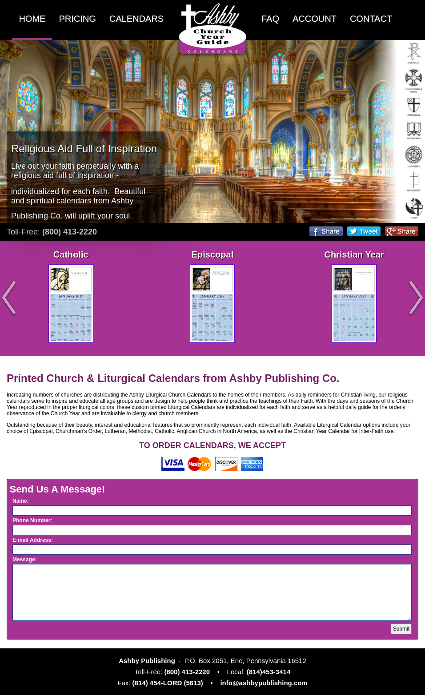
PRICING (77, 19)
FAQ (270, 19)
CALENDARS (136, 19)
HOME (32, 19)
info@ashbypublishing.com (263, 683)
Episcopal (212, 254)
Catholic (70, 254)
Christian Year (354, 254)
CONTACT (371, 19)
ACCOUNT (315, 19)
